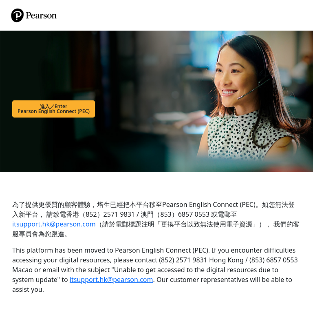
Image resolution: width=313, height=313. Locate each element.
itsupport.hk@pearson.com (54, 224)
